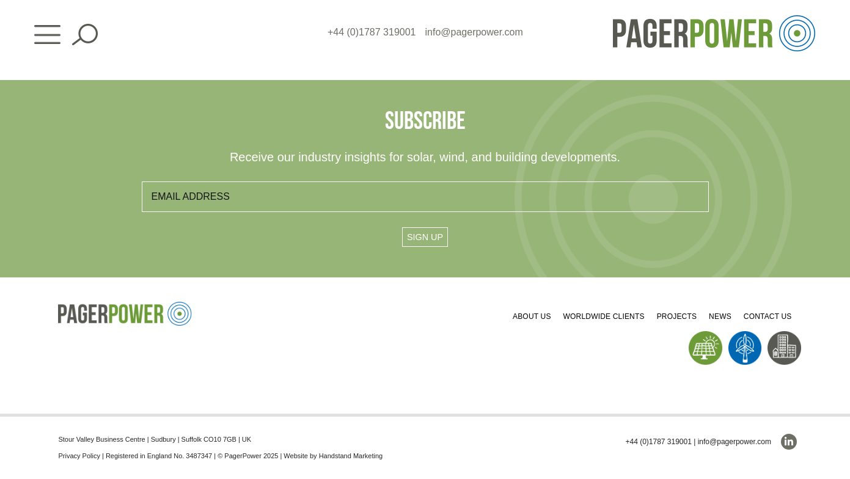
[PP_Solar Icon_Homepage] (705, 336)
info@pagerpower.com (474, 32)
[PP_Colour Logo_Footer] (125, 306)
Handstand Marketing (351, 455)
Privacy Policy (79, 455)
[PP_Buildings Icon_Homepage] (784, 336)
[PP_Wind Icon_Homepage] (745, 336)
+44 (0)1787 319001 (372, 32)
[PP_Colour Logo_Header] (714, 20)
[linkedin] (789, 442)
